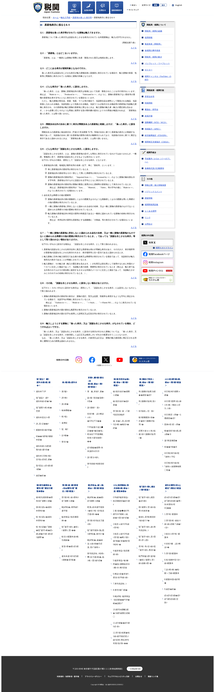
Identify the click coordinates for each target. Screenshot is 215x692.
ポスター (148, 70)
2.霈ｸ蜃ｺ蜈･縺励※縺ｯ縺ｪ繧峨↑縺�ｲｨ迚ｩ (172, 524)
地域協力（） (153, 129)
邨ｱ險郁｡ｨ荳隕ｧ (146, 411)
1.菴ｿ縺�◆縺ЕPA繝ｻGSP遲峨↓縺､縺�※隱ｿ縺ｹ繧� (121, 514)
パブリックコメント (153, 192)
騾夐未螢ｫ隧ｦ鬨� (44, 429)
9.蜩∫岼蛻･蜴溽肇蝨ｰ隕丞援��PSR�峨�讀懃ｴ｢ (121, 600)
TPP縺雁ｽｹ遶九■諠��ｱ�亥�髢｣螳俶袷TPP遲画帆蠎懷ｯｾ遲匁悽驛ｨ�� (95, 434)
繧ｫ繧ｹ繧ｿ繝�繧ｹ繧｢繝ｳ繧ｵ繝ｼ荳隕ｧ (172, 599)
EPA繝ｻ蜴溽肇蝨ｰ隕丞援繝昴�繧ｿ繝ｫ (121, 501)
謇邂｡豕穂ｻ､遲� (95, 391)
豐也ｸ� (65, 441)
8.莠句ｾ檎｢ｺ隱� (120, 589)
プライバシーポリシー (93, 676)
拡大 (163, 5)
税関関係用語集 (151, 204)
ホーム (56, 17)
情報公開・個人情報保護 (155, 185)
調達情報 (148, 198)
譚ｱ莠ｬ (65, 397)
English (178, 5)
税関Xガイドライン (104, 365)
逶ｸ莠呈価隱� (170, 440)
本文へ (134, 5)
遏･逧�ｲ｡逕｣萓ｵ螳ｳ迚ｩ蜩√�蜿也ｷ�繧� (121, 424)
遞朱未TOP (41, 391)
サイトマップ (134, 10)
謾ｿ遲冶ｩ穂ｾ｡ (93, 457)
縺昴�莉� (41, 475)
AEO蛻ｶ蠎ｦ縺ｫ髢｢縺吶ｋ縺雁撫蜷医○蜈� (172, 466)
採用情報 (148, 37)
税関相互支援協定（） (157, 142)
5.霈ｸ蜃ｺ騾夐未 (171, 553)
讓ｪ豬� (65, 404)
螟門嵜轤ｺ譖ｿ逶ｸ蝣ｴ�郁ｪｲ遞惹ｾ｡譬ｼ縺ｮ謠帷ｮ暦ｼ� (147, 559)
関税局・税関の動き (153, 57)
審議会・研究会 (151, 109)
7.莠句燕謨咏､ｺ (119, 583)
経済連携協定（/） (156, 135)
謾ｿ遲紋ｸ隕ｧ (93, 407)
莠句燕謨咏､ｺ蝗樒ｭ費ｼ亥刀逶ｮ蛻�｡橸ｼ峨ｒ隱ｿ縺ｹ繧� (95, 557)
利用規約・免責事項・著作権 (68, 676)
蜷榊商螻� (67, 410)
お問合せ (148, 224)
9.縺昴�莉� (170, 589)
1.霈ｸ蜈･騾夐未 (171, 514)
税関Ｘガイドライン (164, 248)
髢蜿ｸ (65, 429)
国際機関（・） (156, 122)
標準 (155, 5)
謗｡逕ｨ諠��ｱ (42, 423)
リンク (148, 217)
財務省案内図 (135, 669)
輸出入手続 (65, 17)
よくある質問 (150, 211)
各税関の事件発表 (152, 50)
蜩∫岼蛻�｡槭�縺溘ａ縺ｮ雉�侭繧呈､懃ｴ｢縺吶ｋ (95, 543)
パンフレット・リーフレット (157, 63)
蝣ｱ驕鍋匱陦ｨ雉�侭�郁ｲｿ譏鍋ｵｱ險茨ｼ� (147, 421)
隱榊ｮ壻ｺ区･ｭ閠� (172, 424)
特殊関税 (148, 103)
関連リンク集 (153, 676)
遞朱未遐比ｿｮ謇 (44, 417)
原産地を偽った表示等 (82, 17)
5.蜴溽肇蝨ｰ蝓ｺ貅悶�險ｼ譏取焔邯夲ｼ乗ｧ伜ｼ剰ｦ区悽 (121, 564)
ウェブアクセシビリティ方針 (119, 676)
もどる (134, 48)
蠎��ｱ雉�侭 (170, 446)
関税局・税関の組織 (153, 31)
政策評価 (148, 116)
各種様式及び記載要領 (154, 168)
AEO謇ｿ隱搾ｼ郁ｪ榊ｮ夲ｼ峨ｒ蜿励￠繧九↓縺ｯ (172, 405)
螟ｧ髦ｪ (65, 416)
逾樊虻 (65, 422)
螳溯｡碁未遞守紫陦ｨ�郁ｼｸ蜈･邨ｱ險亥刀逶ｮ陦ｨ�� (95, 510)
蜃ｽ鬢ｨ (65, 391)
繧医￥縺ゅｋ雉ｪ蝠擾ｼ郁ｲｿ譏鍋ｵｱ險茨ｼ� (147, 434)
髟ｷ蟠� (65, 435)
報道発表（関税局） (153, 44)
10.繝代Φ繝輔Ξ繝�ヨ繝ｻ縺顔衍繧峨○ (121, 613)
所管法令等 (149, 96)
